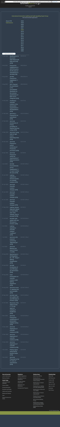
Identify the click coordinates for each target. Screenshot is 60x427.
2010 (22, 47)
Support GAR (51, 382)
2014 (22, 40)
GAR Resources (52, 378)
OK (51, 1)
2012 (22, 44)
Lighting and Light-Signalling (6, 382)
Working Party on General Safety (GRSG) (38, 383)
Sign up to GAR (52, 384)
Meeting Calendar (6, 378)
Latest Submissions (6, 376)
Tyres (3, 395)
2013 (22, 42)
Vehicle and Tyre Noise (7, 391)
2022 (22, 26)
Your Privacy (51, 390)
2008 (22, 49)
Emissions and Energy (6, 389)
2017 (22, 35)
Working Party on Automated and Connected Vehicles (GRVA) (38, 379)
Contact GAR (51, 380)
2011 (22, 45)
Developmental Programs (23, 388)
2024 (22, 23)
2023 (22, 24)
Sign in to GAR (52, 386)
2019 (22, 31)
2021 (22, 28)
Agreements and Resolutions (21, 385)
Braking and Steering (6, 393)
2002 (22, 51)
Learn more (55, 1)
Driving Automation (6, 387)
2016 (22, 37)
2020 (22, 30)
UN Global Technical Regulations (22, 378)
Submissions (9, 23)
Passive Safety (5, 385)
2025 (22, 21)
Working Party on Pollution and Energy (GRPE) (38, 396)
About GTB (9, 21)
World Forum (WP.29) (37, 376)
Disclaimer (51, 388)
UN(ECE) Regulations (22, 376)
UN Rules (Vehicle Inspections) (21, 382)
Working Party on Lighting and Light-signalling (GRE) (38, 386)
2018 (22, 33)
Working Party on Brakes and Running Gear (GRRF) (38, 403)
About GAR (51, 376)
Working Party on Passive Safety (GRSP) (38, 393)
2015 (22, 38)
